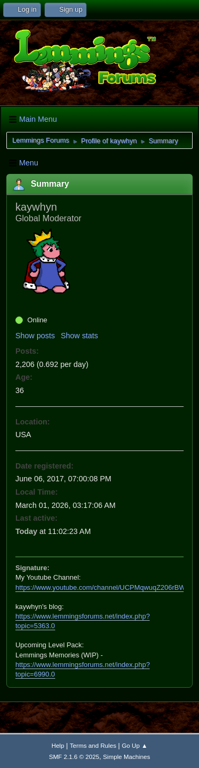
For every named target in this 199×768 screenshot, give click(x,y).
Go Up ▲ (135, 745)
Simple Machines (126, 756)
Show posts (35, 335)
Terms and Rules (93, 745)
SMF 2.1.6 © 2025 (74, 756)
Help (57, 745)
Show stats (79, 335)
